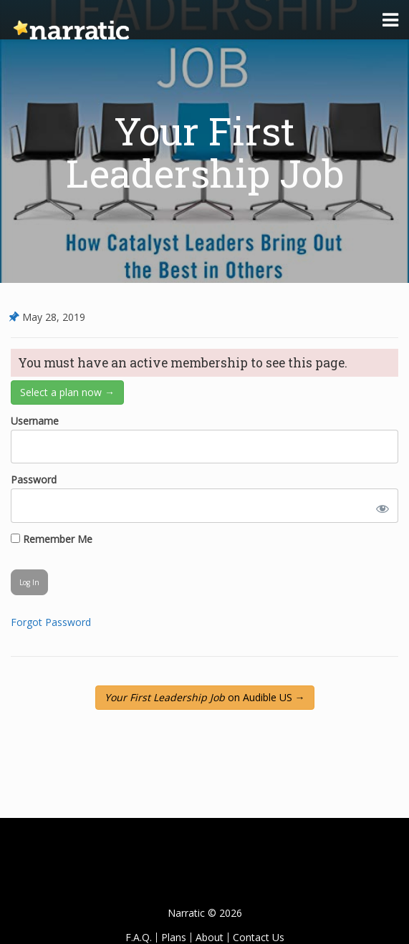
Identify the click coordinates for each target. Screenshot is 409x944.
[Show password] (379, 505)
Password (34, 479)
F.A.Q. (138, 937)
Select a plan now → (67, 392)
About (209, 937)
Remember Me (51, 539)
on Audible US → (205, 697)
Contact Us (258, 937)
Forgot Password (51, 622)
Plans (173, 937)
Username (35, 421)
